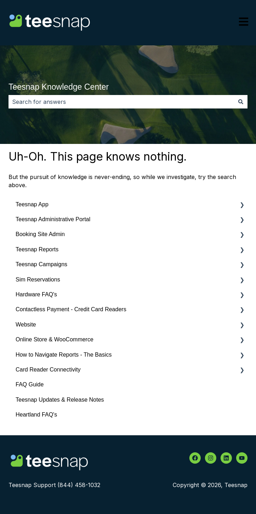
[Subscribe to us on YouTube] (241, 458)
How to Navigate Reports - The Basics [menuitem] (64, 355)
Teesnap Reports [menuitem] (37, 249)
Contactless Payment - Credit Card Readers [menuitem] (71, 309)
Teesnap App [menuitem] (32, 204)
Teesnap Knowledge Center (59, 86)
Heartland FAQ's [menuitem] (36, 415)
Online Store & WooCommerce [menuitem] (54, 339)
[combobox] (121, 101)
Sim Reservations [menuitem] (38, 279)
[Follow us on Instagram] (210, 458)
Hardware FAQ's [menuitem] (36, 294)
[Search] (240, 101)
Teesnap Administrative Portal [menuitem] (53, 219)
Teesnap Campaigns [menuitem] (41, 264)
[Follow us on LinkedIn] (226, 458)
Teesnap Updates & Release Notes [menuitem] (60, 400)
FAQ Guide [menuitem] (30, 384)
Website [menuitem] (26, 325)
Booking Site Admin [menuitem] (40, 234)
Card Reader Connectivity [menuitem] (48, 370)
